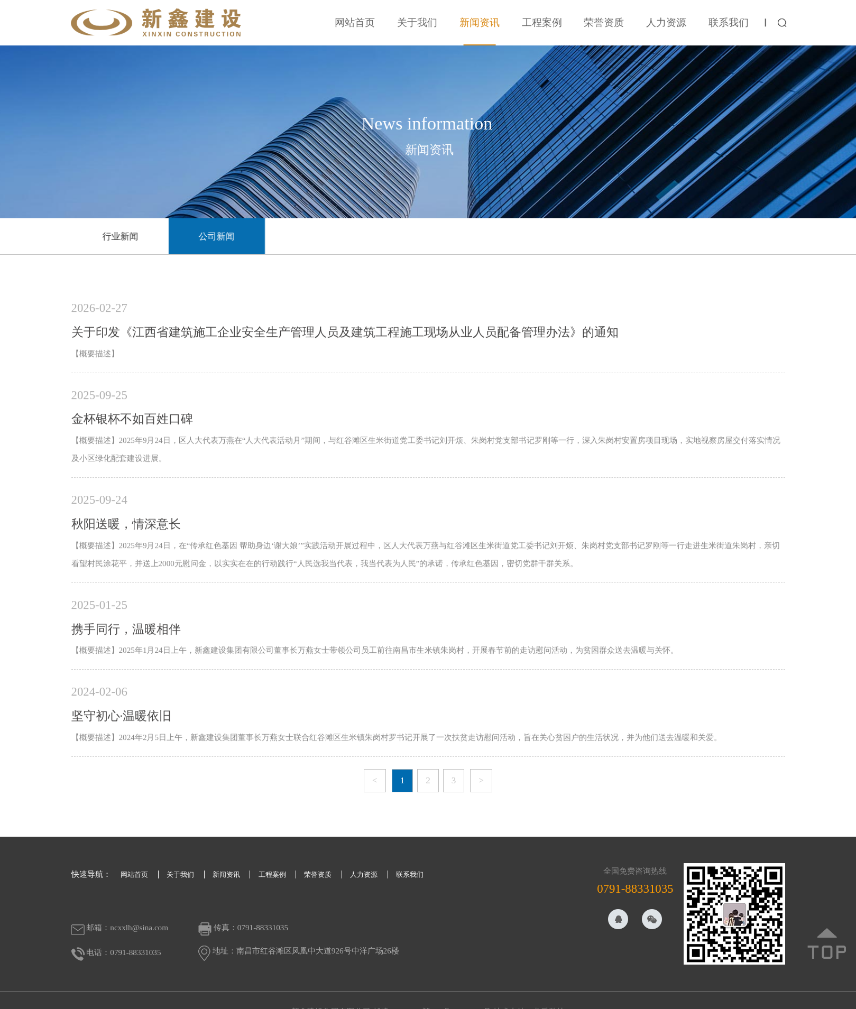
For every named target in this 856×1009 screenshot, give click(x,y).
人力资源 (675, 22)
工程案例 (550, 22)
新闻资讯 (487, 22)
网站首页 (363, 22)
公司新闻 (227, 237)
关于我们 (426, 22)
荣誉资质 (612, 22)
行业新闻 (131, 237)
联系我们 (737, 22)
